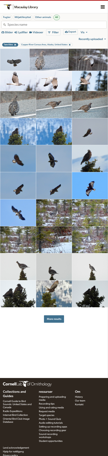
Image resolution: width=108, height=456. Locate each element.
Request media (47, 411)
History (79, 397)
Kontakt (79, 404)
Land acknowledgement (16, 448)
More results (54, 319)
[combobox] (56, 24)
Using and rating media (51, 407)
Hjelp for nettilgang (13, 451)
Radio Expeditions (12, 411)
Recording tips (47, 404)
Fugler (7, 17)
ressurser (46, 391)
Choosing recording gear (52, 430)
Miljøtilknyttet (23, 17)
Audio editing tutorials (51, 423)
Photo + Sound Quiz (50, 419)
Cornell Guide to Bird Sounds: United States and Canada (17, 404)
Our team (80, 400)
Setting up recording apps (53, 426)
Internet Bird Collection (15, 415)
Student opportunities (51, 441)
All (56, 17)
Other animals (43, 17)
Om (77, 391)
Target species (46, 415)
